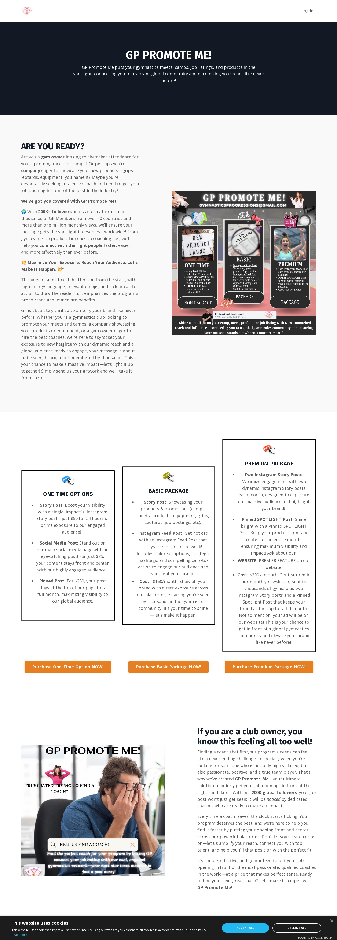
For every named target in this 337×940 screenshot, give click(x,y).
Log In (307, 11)
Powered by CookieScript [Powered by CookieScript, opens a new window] (315, 937)
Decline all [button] (296, 928)
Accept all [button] (245, 928)
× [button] (331, 921)
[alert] (168, 928)
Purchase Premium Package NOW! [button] (269, 666)
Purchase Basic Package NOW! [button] (168, 666)
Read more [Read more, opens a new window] (19, 935)
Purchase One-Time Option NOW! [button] (67, 666)
